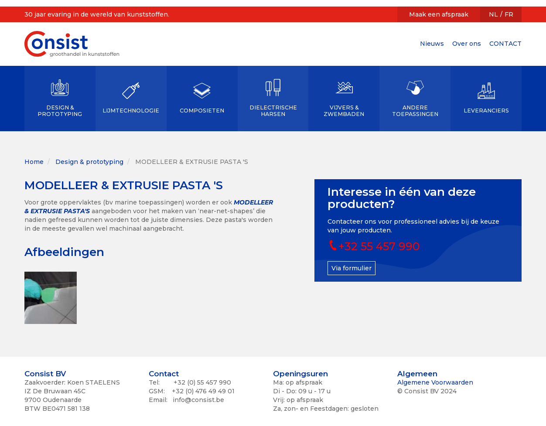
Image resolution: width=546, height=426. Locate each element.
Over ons (466, 44)
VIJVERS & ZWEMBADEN (344, 110)
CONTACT (505, 44)
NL (493, 14)
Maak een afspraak (438, 14)
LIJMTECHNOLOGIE (130, 110)
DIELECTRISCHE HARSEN (273, 110)
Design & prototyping (89, 162)
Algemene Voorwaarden (435, 382)
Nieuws (432, 44)
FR (509, 14)
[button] (50, 298)
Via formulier (351, 268)
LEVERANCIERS (486, 110)
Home (34, 162)
